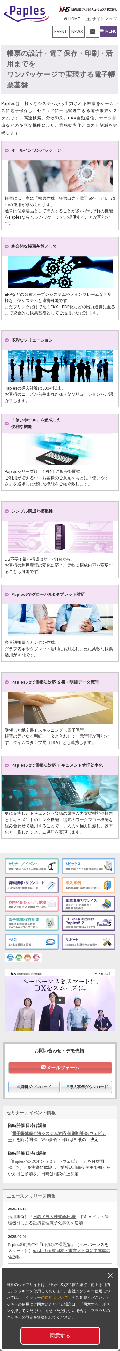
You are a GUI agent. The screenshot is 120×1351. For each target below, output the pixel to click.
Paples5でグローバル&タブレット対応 (48, 594)
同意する (60, 1335)
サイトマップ (104, 18)
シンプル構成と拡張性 (32, 511)
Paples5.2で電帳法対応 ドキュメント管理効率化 (57, 765)
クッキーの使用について (47, 1297)
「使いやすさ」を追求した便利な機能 (36, 423)
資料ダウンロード (34, 1087)
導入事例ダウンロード (87, 1087)
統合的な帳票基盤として (34, 246)
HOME (74, 18)
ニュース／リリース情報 (31, 1196)
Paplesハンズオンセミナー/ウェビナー (47, 1161)
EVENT (60, 31)
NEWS (77, 31)
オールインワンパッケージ (36, 150)
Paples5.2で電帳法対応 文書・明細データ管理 (55, 682)
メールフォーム (63, 1068)
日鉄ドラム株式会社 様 (54, 1216)
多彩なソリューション (32, 340)
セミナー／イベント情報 (31, 1112)
